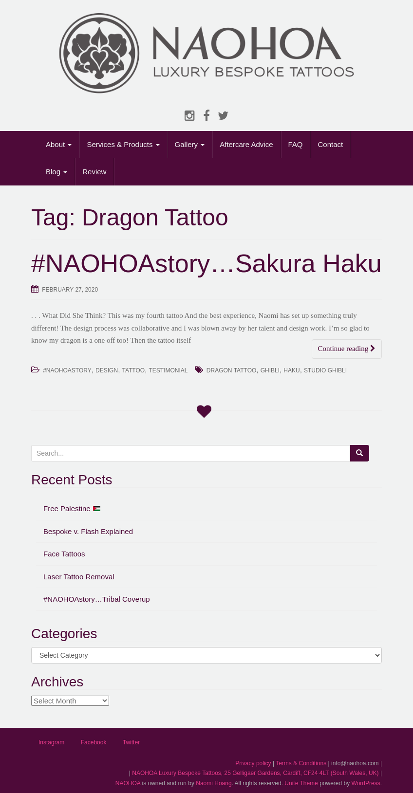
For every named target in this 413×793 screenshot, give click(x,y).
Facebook (94, 742)
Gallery (190, 144)
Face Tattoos (64, 554)
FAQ (295, 144)
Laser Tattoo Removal (78, 576)
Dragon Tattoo (231, 370)
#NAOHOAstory (67, 370)
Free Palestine (71, 508)
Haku (291, 370)
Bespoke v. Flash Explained (88, 531)
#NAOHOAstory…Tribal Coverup (96, 599)
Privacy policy (253, 763)
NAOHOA (127, 783)
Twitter (131, 742)
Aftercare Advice (246, 144)
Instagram (51, 742)
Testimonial (168, 370)
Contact (330, 144)
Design (106, 370)
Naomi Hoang (213, 783)
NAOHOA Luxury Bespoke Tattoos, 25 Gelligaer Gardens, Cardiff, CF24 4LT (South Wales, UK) (255, 773)
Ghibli (270, 370)
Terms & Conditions (301, 763)
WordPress (366, 783)
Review (94, 171)
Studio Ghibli (325, 370)
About (59, 144)
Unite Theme (301, 783)
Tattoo (133, 370)
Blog (56, 171)
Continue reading (346, 348)
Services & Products (123, 144)
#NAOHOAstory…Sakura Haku (206, 263)
